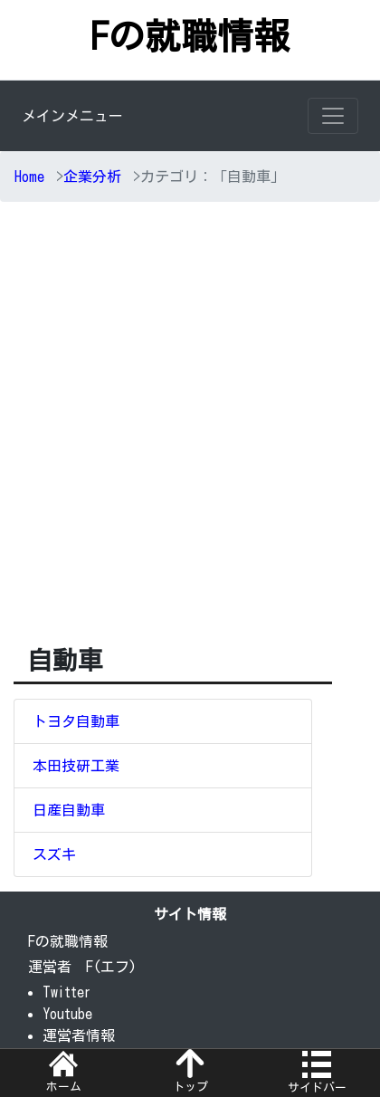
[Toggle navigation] (333, 116)
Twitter (67, 992)
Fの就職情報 (190, 36)
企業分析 (92, 176)
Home (29, 176)
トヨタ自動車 (76, 721)
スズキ (54, 854)
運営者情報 (79, 1035)
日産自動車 (69, 810)
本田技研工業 (76, 765)
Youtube (67, 1013)
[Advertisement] (190, 435)
